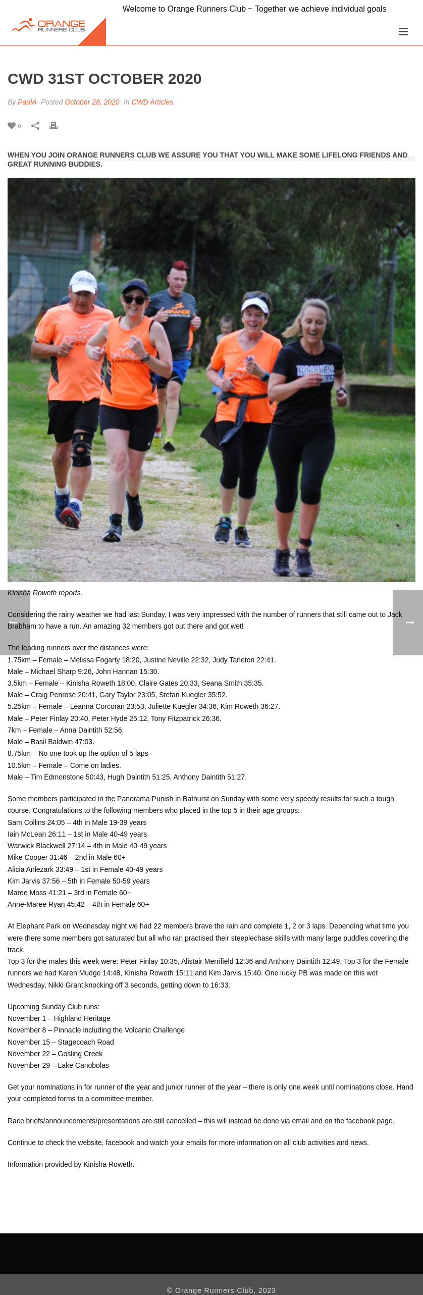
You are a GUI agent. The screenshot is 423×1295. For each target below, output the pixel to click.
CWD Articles (153, 102)
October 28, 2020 (92, 102)
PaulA (27, 102)
